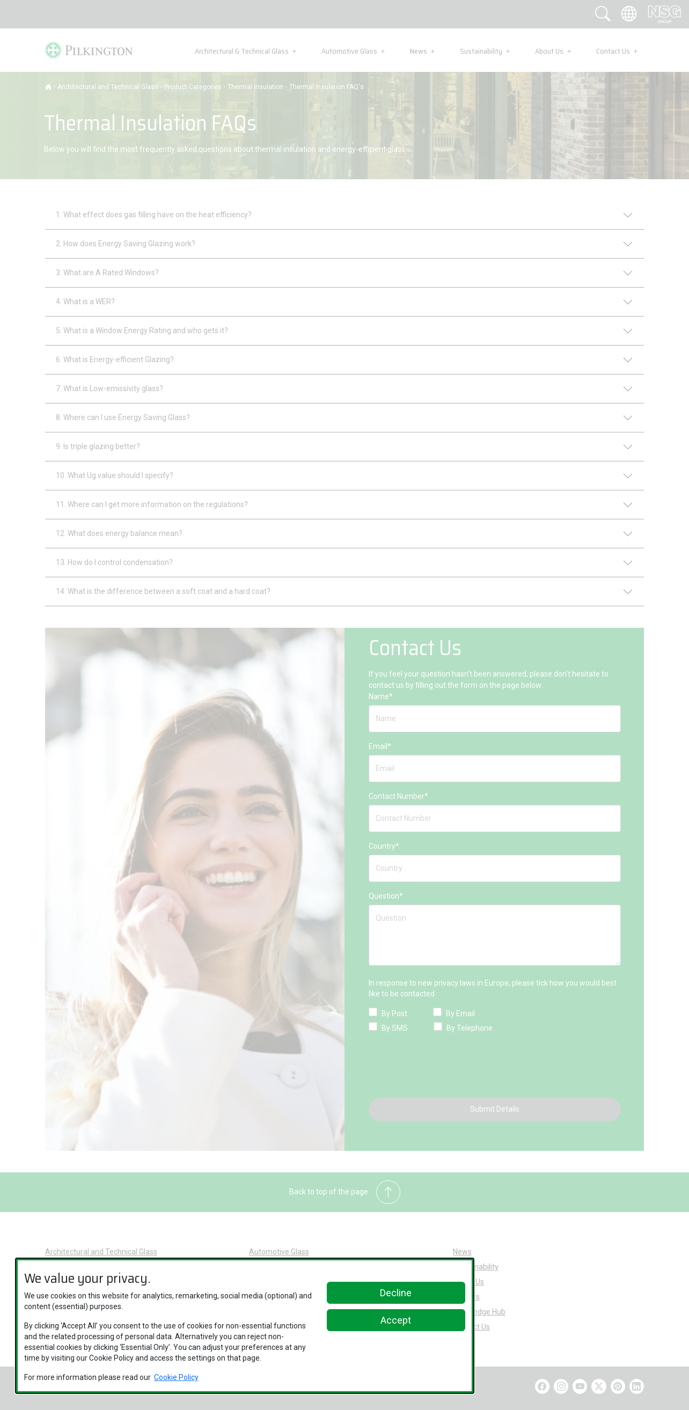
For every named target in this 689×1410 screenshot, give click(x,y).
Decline (396, 1292)
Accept (395, 1320)
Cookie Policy (176, 1377)
